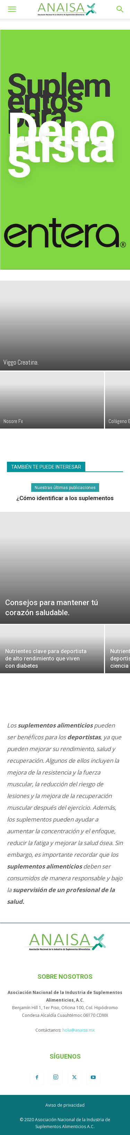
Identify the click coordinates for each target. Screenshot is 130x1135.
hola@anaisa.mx (78, 1030)
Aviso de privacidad (65, 1105)
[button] (12, 9)
